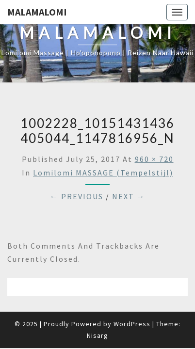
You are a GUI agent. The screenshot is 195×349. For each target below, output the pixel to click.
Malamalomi (37, 12)
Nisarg (97, 335)
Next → (129, 196)
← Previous (76, 196)
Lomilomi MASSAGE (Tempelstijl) (103, 172)
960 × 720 (154, 159)
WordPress (132, 323)
